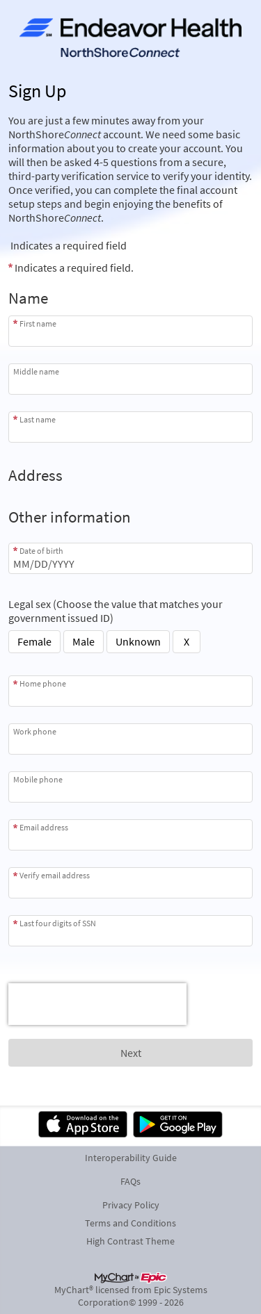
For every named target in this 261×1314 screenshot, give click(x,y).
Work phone (34, 731)
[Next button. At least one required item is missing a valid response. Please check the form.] (130, 1053)
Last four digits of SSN (57, 923)
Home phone (42, 683)
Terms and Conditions (130, 1223)
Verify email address (54, 875)
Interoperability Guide (131, 1157)
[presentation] (97, 1004)
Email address (43, 827)
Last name (37, 419)
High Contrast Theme (130, 1241)
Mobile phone (38, 779)
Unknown (138, 641)
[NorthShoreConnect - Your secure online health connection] (130, 39)
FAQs (130, 1181)
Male (83, 641)
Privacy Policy (130, 1205)
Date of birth (41, 550)
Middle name (36, 371)
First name (37, 323)
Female (34, 641)
